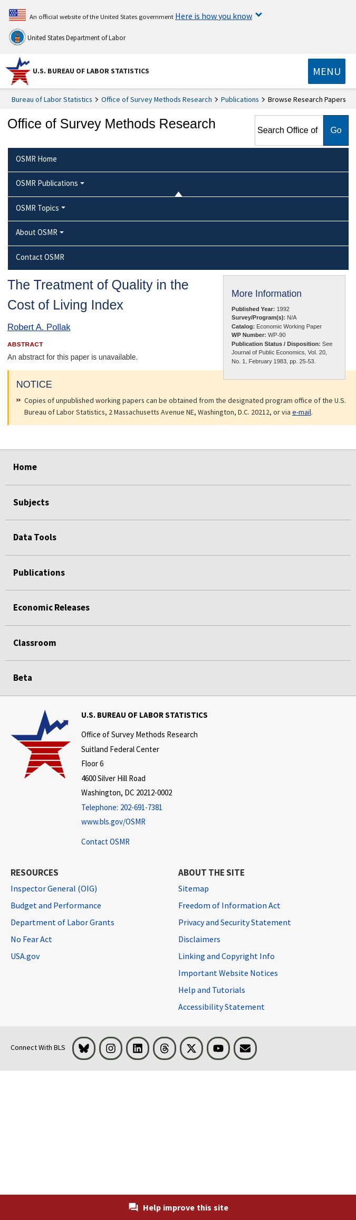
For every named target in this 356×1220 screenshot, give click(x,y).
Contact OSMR (105, 842)
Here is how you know (213, 16)
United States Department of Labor (67, 37)
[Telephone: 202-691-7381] (144, 808)
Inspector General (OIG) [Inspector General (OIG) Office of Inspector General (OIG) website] (54, 888)
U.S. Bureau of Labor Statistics (91, 71)
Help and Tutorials (211, 989)
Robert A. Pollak (39, 327)
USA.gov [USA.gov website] (25, 956)
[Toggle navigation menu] (326, 71)
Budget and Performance (56, 905)
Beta (22, 677)
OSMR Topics (37, 208)
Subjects (31, 502)
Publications (240, 99)
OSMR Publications (47, 183)
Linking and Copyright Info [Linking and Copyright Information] (226, 956)
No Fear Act (31, 939)
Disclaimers (199, 939)
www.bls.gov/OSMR (113, 822)
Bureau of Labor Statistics (52, 99)
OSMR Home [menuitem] (36, 159)
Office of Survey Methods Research (156, 99)
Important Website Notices (228, 973)
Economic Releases (51, 607)
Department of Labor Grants (62, 922)
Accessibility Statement (221, 1006)
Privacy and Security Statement (234, 922)
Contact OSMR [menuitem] (40, 257)
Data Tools (34, 537)
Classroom (34, 643)
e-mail (301, 412)
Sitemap (193, 888)
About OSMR (36, 232)
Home (25, 467)
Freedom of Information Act (229, 905)
